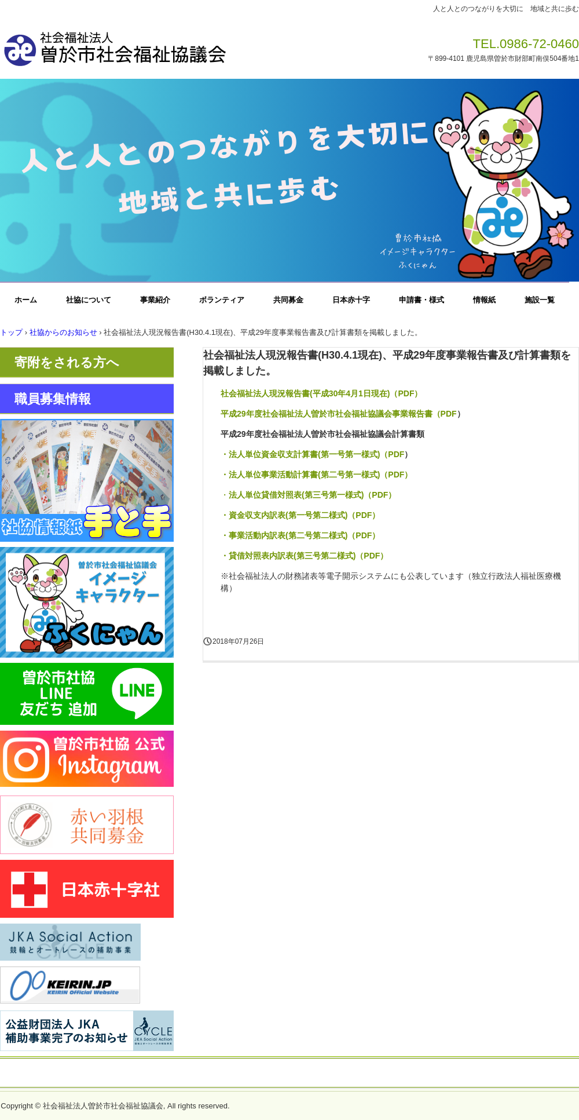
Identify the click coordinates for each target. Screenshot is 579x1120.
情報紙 (484, 299)
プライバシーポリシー (277, 1074)
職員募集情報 (52, 399)
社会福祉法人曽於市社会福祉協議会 (161, 45)
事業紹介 (155, 299)
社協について (88, 299)
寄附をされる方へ (66, 362)
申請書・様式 (421, 299)
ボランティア (221, 299)
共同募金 (288, 299)
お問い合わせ (202, 1074)
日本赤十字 (351, 299)
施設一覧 (540, 299)
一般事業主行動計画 (364, 1074)
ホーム (25, 299)
